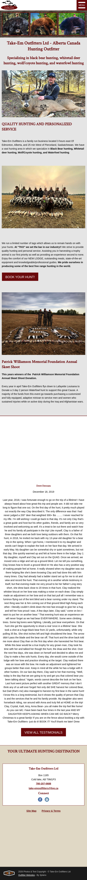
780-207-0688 (43, 783)
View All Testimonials (43, 732)
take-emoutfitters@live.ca (43, 788)
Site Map (31, 810)
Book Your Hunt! (20, 277)
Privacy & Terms (51, 810)
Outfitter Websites (26, 875)
